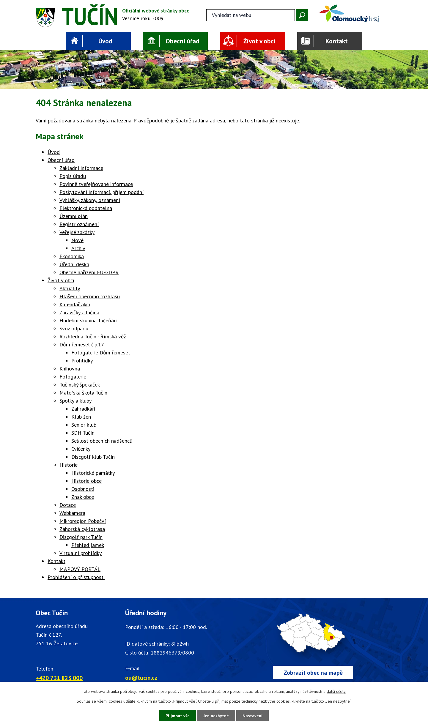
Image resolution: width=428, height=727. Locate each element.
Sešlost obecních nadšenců (102, 440)
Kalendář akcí (74, 304)
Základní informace (81, 168)
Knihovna (69, 368)
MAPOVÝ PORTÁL (79, 569)
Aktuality (69, 288)
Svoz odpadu (73, 328)
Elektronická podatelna (85, 208)
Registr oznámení (79, 224)
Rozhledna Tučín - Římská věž (92, 336)
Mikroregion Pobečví (82, 521)
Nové (77, 240)
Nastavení (252, 715)
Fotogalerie (72, 376)
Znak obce (82, 496)
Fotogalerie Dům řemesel (100, 352)
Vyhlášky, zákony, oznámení (89, 200)
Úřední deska (74, 264)
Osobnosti (82, 488)
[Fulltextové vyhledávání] (250, 15)
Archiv (78, 248)
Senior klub (83, 424)
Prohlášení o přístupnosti (76, 577)
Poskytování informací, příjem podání (101, 192)
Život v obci (259, 41)
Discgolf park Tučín (81, 537)
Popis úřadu (72, 176)
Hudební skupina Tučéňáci (88, 320)
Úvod (105, 41)
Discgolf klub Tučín (93, 456)
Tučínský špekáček (79, 384)
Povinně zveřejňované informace (96, 184)
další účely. (336, 691)
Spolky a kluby (75, 400)
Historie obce (86, 480)
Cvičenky (80, 448)
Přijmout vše (178, 715)
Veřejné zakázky (77, 232)
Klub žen (81, 416)
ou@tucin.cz (141, 677)
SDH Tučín (83, 432)
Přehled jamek (87, 545)
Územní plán (73, 216)
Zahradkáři (83, 408)
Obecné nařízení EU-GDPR (89, 272)
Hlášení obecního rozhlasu (89, 296)
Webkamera (72, 513)
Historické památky (93, 472)
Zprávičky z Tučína (79, 312)
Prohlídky (82, 360)
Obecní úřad (182, 41)
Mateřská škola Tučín (83, 392)
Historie (68, 464)
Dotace (67, 505)
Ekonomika (71, 256)
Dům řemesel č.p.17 (81, 344)
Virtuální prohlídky (80, 553)
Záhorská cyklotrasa (82, 529)
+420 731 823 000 (59, 678)
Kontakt (336, 41)
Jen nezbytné (216, 715)
